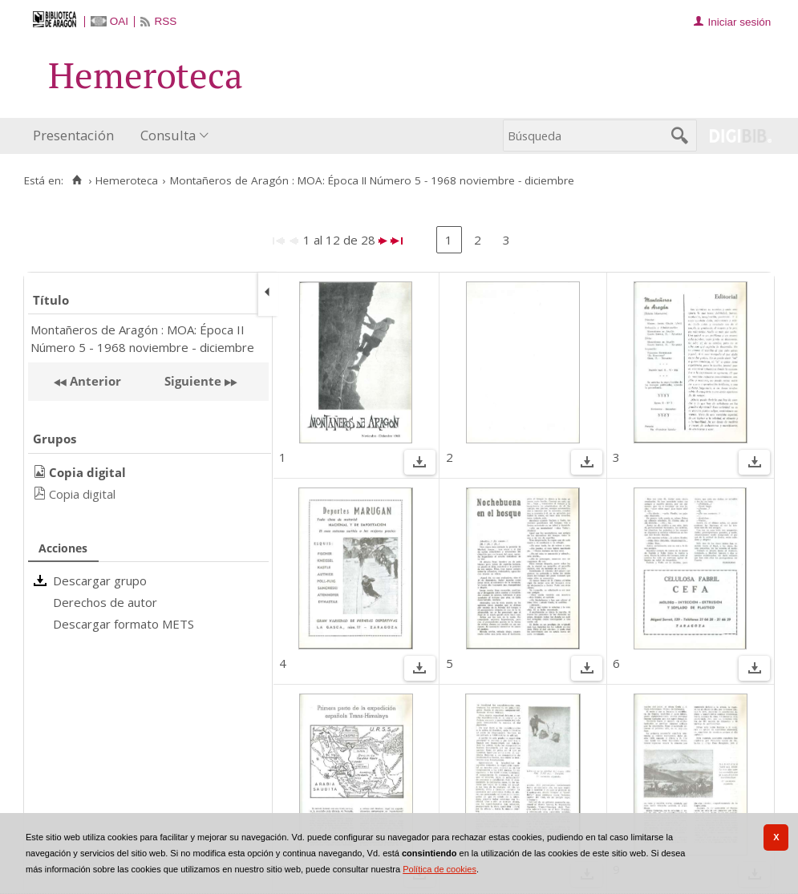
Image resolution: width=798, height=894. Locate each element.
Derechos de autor (105, 602)
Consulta (168, 135)
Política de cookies (439, 869)
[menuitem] (77, 136)
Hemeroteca (126, 180)
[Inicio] (76, 180)
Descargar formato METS (123, 624)
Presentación (73, 135)
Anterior (94, 381)
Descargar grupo (100, 580)
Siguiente (193, 381)
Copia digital (82, 494)
